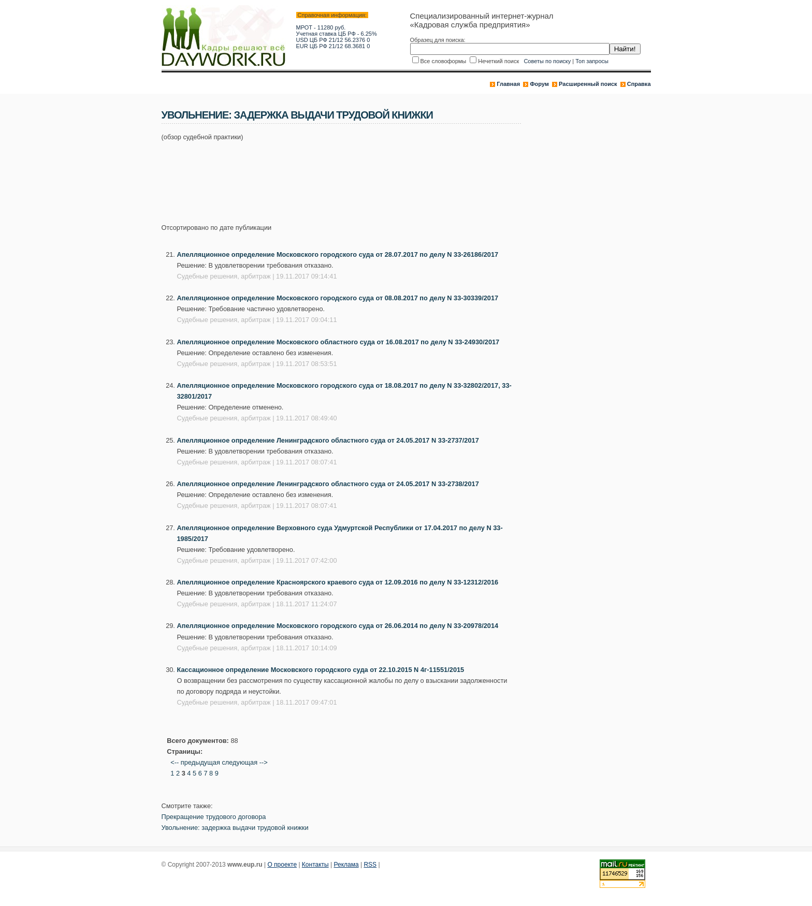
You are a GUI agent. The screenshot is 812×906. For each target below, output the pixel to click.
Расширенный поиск (588, 84)
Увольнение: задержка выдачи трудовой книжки (235, 827)
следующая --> (244, 762)
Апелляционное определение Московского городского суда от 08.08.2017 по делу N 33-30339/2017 (338, 298)
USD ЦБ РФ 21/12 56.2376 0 (333, 40)
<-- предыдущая (195, 762)
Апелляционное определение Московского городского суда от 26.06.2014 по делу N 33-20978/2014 (338, 626)
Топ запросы (591, 61)
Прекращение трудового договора (214, 817)
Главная (508, 84)
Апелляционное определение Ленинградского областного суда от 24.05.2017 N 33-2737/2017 (328, 440)
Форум (539, 84)
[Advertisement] (350, 176)
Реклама (346, 864)
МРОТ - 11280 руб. (321, 27)
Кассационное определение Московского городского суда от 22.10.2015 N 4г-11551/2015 (321, 670)
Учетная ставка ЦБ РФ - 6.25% (336, 34)
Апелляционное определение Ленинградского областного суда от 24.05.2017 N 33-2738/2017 (328, 484)
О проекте (282, 864)
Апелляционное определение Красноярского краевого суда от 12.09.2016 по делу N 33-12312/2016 (338, 582)
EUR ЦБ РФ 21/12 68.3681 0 (333, 46)
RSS (370, 864)
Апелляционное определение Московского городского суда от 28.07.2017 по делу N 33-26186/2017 (338, 254)
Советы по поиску (547, 61)
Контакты (315, 864)
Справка (639, 84)
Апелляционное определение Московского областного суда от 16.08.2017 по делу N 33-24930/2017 (338, 342)
